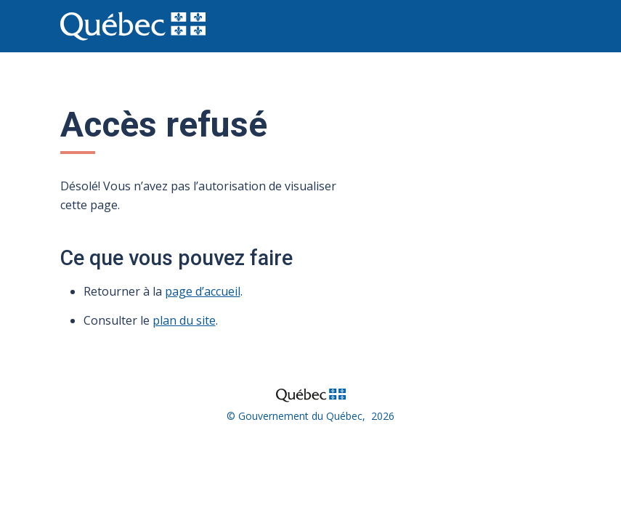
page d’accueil (202, 291)
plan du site (184, 320)
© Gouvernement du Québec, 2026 (310, 416)
